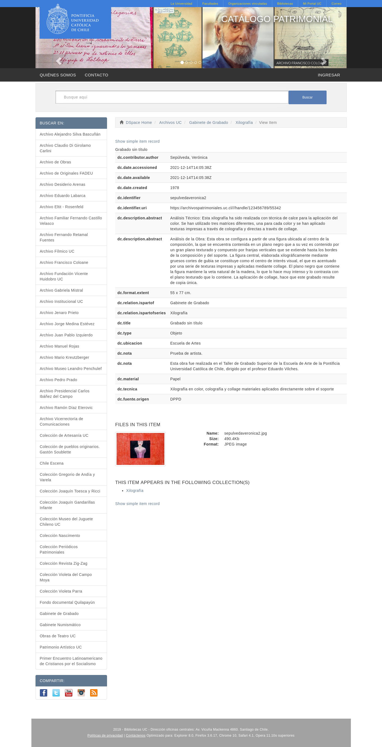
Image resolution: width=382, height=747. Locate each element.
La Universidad (181, 3)
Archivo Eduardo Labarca (63, 195)
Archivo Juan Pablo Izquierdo (66, 335)
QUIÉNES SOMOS (58, 75)
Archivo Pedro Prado (58, 380)
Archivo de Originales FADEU (66, 173)
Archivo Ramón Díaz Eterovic (66, 407)
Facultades (210, 3)
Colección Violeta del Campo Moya (66, 577)
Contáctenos (136, 735)
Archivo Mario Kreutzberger (64, 357)
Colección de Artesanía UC (64, 435)
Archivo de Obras (55, 162)
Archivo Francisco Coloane (64, 262)
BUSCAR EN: (52, 123)
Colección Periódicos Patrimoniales (59, 549)
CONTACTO (96, 75)
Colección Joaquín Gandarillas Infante (67, 505)
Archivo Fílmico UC (57, 251)
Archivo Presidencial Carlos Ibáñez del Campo (65, 394)
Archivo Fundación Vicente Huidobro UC (64, 276)
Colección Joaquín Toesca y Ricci (70, 491)
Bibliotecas (285, 3)
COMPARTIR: (52, 681)
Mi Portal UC (312, 3)
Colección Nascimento (60, 535)
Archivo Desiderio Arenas (62, 184)
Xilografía (244, 122)
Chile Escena (52, 463)
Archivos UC (170, 122)
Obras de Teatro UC (58, 636)
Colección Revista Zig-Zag (64, 563)
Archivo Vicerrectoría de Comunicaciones (61, 421)
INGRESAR (329, 75)
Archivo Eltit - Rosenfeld (62, 207)
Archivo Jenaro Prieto (59, 312)
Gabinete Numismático (60, 625)
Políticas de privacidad (105, 735)
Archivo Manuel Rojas (59, 346)
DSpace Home (139, 122)
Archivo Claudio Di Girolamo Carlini (65, 148)
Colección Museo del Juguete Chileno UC (66, 522)
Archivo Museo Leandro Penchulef (71, 368)
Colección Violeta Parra (61, 591)
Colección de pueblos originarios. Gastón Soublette (70, 449)
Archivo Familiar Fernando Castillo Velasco (71, 221)
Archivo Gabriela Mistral (61, 290)
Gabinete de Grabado (208, 122)
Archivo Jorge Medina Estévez (67, 324)
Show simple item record (137, 141)
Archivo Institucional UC (61, 301)
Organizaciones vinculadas (247, 3)
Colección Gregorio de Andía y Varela (67, 477)
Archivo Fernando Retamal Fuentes (64, 237)
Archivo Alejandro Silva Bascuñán (70, 134)
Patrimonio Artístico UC (61, 647)
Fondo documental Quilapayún (67, 602)
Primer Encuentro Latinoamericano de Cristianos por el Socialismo (71, 661)
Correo (336, 3)
